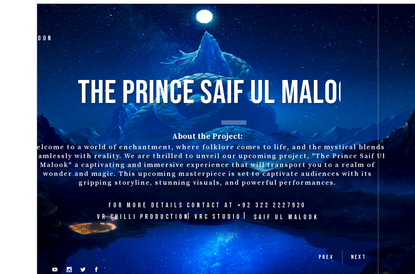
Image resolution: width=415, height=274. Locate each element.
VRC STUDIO (218, 217)
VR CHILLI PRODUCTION (143, 217)
